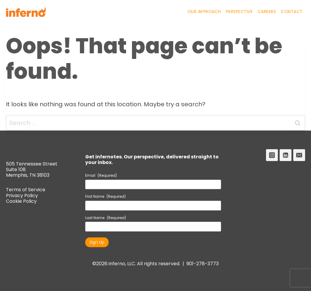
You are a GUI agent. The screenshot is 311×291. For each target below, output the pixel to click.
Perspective (239, 12)
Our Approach (204, 12)
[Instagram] (272, 155)
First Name (105, 196)
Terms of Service (25, 189)
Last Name (105, 218)
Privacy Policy (22, 195)
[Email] (299, 155)
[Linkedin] (285, 155)
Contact (292, 12)
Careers (267, 12)
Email (101, 175)
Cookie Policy (21, 201)
